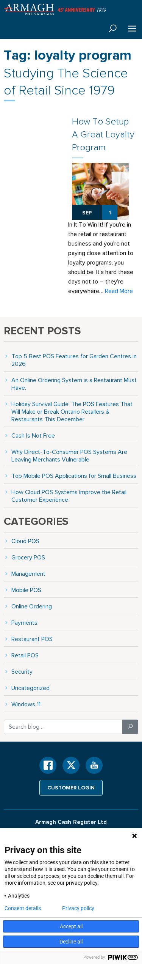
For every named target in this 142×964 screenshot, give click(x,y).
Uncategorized (30, 688)
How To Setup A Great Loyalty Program (103, 134)
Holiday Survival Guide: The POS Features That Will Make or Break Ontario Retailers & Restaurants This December (72, 411)
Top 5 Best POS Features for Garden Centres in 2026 (74, 360)
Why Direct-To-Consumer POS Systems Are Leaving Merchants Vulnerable (69, 456)
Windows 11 (26, 704)
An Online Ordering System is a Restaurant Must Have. (74, 384)
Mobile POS (26, 590)
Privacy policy (78, 908)
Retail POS (25, 655)
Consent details (23, 908)
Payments (24, 622)
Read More (119, 291)
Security (22, 671)
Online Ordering (31, 606)
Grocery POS (28, 557)
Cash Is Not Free (33, 435)
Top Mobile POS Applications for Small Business (73, 476)
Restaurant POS (32, 639)
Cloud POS (25, 541)
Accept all (71, 926)
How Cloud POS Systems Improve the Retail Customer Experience (68, 496)
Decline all (71, 942)
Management (28, 573)
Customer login (71, 787)
